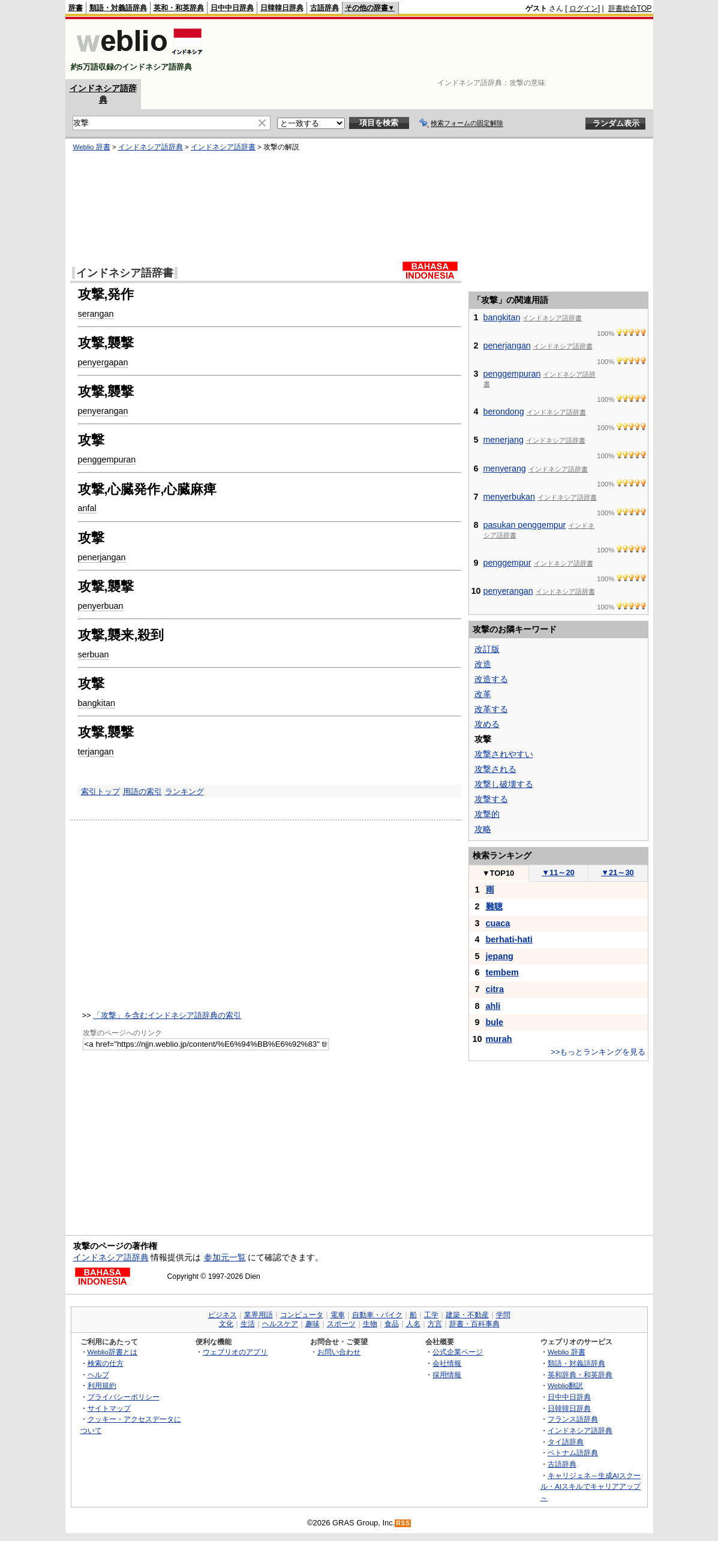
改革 (482, 694)
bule (495, 1022)
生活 (248, 1323)
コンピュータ (301, 1314)
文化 (226, 1323)
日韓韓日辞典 (282, 7)
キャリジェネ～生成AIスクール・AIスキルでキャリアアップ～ (590, 1486)
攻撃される (495, 769)
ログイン (583, 8)
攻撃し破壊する (503, 784)
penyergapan (103, 362)
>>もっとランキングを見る (598, 1051)
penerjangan (102, 557)
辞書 (75, 7)
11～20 (558, 872)
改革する (491, 709)
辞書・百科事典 (474, 1323)
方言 (435, 1323)
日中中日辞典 (232, 7)
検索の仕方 (106, 1363)
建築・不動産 (467, 1314)
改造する (491, 679)
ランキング (184, 791)
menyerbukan (509, 496)
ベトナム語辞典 (573, 1452)
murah (499, 1039)
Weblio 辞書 (91, 147)
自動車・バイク (377, 1314)
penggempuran (107, 459)
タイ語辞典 (566, 1442)
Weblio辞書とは (112, 1352)
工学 (431, 1314)
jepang (499, 956)
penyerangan (103, 411)
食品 (391, 1323)
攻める (487, 724)
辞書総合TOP (630, 8)
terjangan (96, 751)
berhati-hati (509, 939)
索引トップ (100, 791)
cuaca (498, 923)
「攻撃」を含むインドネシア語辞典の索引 (167, 1015)
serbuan (93, 654)
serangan (96, 314)
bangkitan (96, 703)
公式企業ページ (457, 1352)
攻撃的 (487, 814)
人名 (413, 1323)
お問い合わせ (338, 1352)
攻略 (482, 829)
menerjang (503, 439)
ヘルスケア (280, 1323)
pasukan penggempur (524, 525)
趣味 (312, 1323)
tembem (502, 972)
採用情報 (446, 1374)
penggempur (507, 562)
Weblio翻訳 (565, 1385)
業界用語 (258, 1314)
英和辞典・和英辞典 (580, 1374)
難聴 (494, 906)
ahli (493, 1006)
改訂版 (487, 649)
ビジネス (222, 1314)
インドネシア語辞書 (223, 147)
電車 (338, 1314)
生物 (370, 1323)
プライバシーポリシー (124, 1397)
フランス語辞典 (573, 1419)
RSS (403, 1523)
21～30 (617, 872)
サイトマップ (109, 1408)
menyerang (504, 468)
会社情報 (446, 1363)
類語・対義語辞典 (118, 7)
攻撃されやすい (503, 754)
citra (495, 989)
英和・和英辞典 (179, 7)
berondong (503, 411)
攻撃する (491, 799)
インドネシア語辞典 (150, 147)
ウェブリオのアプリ (235, 1352)
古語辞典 (324, 7)
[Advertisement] (433, 49)
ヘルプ (98, 1374)
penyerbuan (101, 606)
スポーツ (341, 1323)
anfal (87, 508)
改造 (482, 664)
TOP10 (498, 873)
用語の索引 (142, 791)
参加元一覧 (225, 1257)
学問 (503, 1314)
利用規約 (102, 1385)
